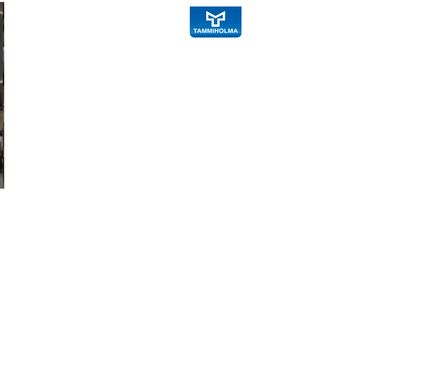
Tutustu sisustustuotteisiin (77, 200)
